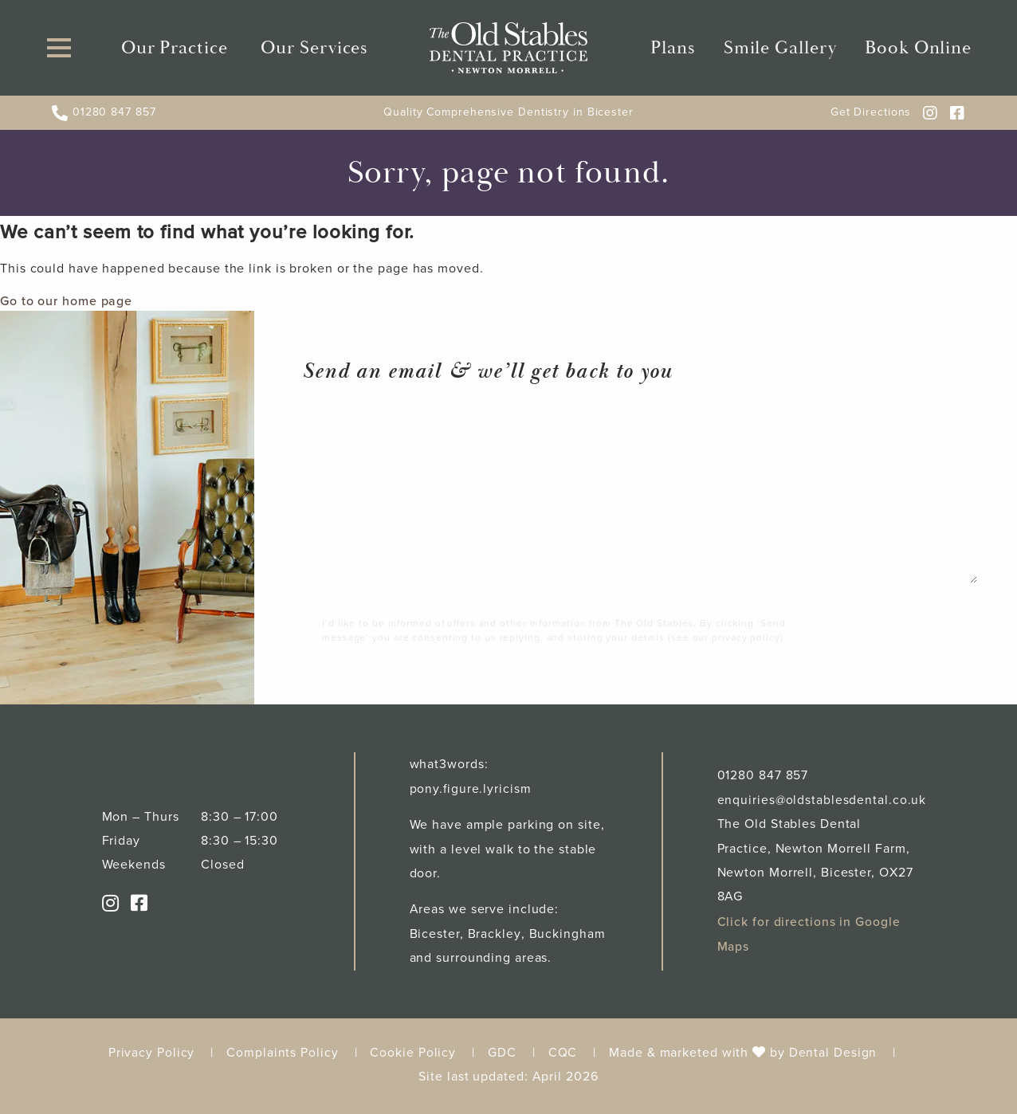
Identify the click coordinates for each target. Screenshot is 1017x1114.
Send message (900, 639)
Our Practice (176, 50)
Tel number (340, 539)
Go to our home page (66, 306)
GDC (502, 1058)
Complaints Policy (282, 1058)
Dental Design (833, 1058)
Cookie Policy (413, 1058)
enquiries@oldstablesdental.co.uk (822, 806)
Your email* (340, 488)
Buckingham (566, 940)
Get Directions (871, 118)
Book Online (912, 50)
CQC (563, 1058)
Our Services (313, 50)
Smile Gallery (779, 50)
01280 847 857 (104, 118)
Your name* (341, 436)
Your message (699, 436)
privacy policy (746, 644)
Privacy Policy (151, 1058)
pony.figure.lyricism (471, 795)
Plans (677, 50)
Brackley (494, 940)
